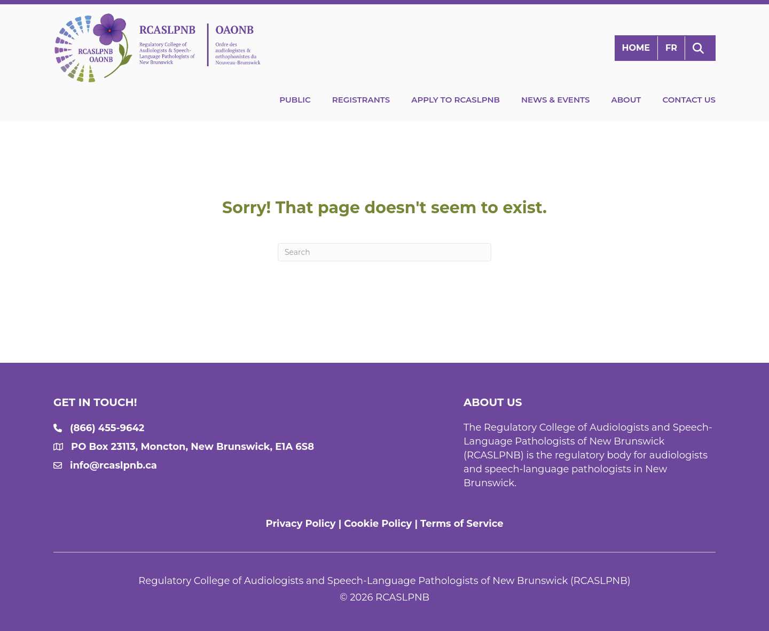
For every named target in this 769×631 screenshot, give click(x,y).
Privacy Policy (300, 523)
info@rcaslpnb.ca (113, 465)
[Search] (384, 252)
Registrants (361, 100)
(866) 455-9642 (107, 428)
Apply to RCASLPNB (455, 100)
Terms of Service (462, 523)
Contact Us (689, 100)
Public (295, 100)
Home (636, 48)
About (626, 100)
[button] (700, 48)
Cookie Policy (378, 523)
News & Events (555, 100)
